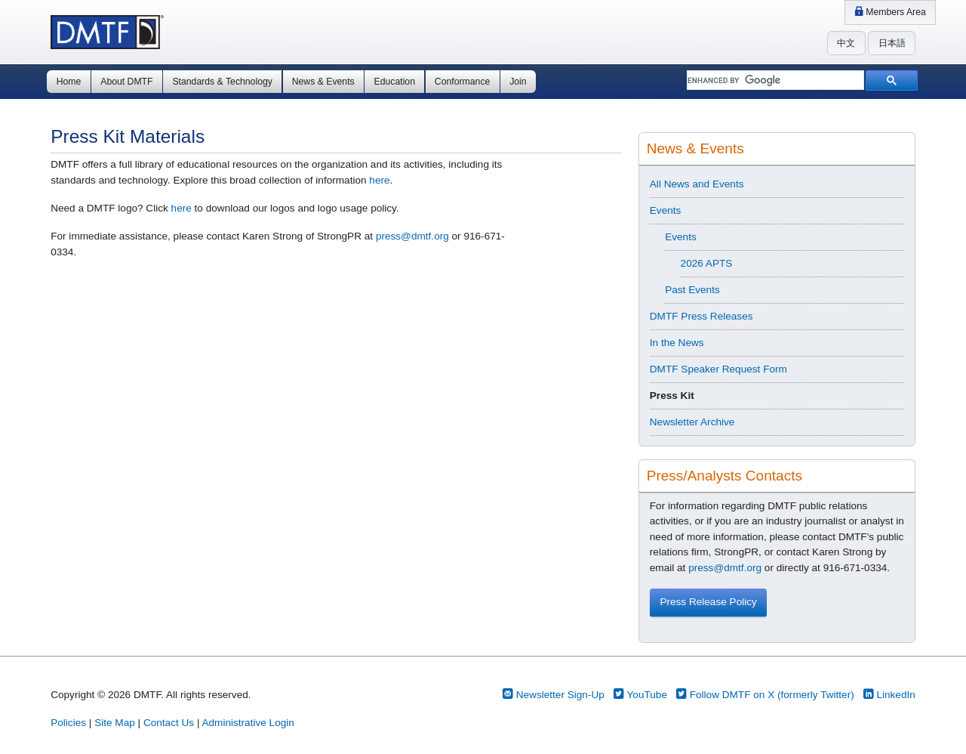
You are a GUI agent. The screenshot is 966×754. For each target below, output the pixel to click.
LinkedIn (889, 694)
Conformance (462, 81)
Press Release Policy (708, 601)
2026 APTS (707, 263)
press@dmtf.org (412, 236)
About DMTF (126, 81)
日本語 (892, 43)
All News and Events (697, 184)
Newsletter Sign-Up (554, 694)
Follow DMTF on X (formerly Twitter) (765, 694)
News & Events (323, 81)
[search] (774, 81)
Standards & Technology (222, 81)
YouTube (640, 694)
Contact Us (168, 722)
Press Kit (672, 395)
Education (394, 81)
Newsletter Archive (692, 422)
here (379, 180)
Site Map (114, 722)
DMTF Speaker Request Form (718, 369)
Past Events (692, 289)
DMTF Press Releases (701, 316)
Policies (68, 722)
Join (517, 81)
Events (665, 210)
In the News (677, 342)
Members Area (890, 12)
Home (69, 81)
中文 (846, 43)
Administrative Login (248, 722)
